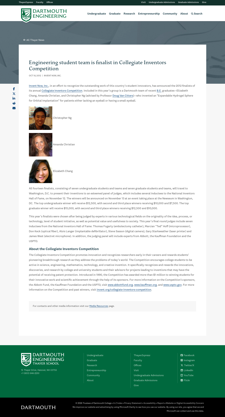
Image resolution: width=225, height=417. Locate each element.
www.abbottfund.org (120, 285)
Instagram (188, 360)
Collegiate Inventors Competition (62, 91)
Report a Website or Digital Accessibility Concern (180, 403)
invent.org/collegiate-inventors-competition (124, 290)
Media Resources (98, 306)
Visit (143, 2)
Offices (49, 2)
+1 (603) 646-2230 (30, 373)
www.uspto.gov (172, 285)
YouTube (187, 375)
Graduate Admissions (188, 2)
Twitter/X (187, 365)
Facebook (187, 355)
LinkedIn (187, 370)
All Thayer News (33, 40)
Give (204, 2)
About (184, 14)
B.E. (159, 91)
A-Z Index (117, 403)
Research (129, 14)
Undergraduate (96, 14)
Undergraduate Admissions (162, 2)
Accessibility (149, 403)
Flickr (185, 380)
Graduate (114, 14)
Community (170, 14)
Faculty (39, 2)
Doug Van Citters (122, 96)
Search (196, 14)
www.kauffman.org (145, 285)
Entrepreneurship (149, 14)
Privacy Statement (133, 403)
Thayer (26, 2)
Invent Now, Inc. (38, 86)
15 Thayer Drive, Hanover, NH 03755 (39, 370)
